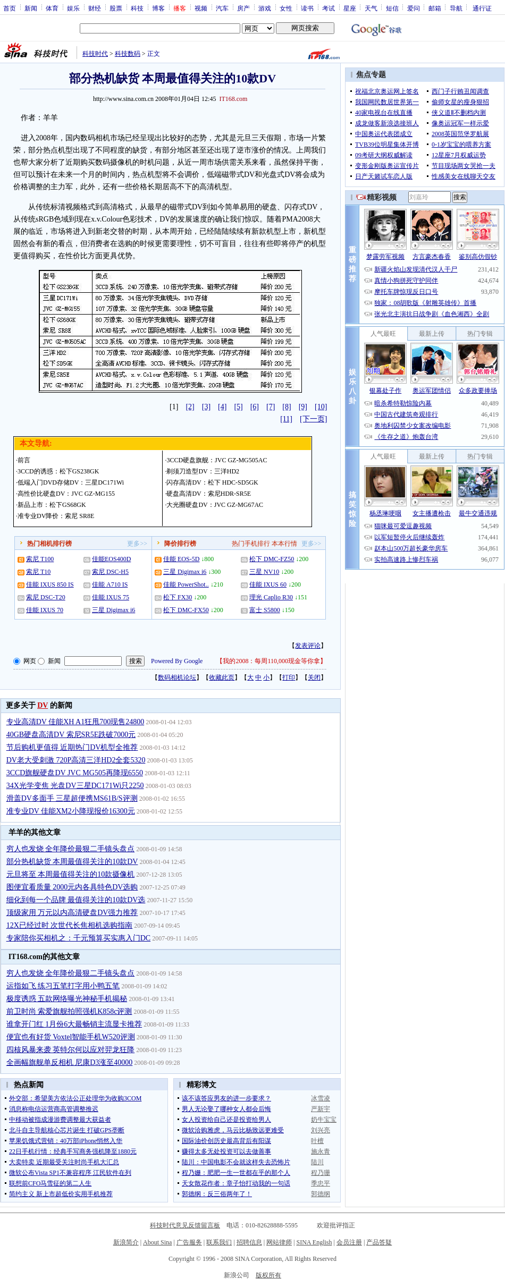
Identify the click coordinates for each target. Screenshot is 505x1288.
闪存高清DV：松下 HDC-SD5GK (212, 482)
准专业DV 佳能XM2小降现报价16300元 (70, 811)
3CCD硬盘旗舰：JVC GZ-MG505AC (216, 460)
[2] (190, 407)
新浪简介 (126, 1242)
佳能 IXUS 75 (110, 597)
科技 (137, 8)
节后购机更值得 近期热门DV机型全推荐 (72, 747)
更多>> (137, 543)
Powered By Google (177, 661)
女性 (286, 8)
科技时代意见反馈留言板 (185, 1225)
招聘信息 (249, 1242)
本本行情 (284, 543)
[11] (286, 419)
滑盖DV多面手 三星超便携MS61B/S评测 (72, 798)
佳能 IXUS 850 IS (50, 584)
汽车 (222, 8)
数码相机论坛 (177, 677)
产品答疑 (379, 1242)
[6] (254, 407)
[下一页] (313, 419)
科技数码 (127, 53)
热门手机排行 (251, 543)
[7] (270, 407)
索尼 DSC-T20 (45, 597)
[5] (238, 407)
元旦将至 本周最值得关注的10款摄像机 (70, 874)
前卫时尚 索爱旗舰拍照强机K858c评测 (69, 1011)
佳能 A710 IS (110, 584)
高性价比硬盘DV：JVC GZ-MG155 (66, 493)
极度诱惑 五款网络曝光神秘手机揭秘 (67, 999)
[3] (206, 407)
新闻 (30, 8)
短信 (392, 8)
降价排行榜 (180, 543)
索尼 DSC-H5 (110, 571)
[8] (286, 407)
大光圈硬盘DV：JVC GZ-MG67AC (214, 505)
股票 (116, 8)
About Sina (157, 1242)
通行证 (482, 8)
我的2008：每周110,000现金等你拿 (271, 661)
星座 (349, 8)
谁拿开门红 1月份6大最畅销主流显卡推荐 (74, 1024)
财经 (94, 8)
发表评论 (308, 645)
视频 (201, 8)
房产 (243, 8)
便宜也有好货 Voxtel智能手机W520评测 (70, 1037)
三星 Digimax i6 (113, 610)
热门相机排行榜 (49, 543)
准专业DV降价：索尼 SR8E (56, 516)
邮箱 (434, 8)
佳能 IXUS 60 (268, 584)
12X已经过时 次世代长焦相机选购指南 (69, 925)
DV (42, 705)
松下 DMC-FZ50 (271, 559)
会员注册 (349, 1242)
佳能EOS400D (111, 559)
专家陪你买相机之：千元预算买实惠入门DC (78, 938)
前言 (24, 460)
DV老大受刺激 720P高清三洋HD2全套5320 (76, 760)
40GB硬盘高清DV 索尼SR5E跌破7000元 (71, 735)
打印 (288, 677)
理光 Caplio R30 (271, 597)
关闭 (314, 677)
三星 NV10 (264, 571)
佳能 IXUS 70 (44, 610)
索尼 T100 (40, 559)
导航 (456, 8)
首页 (9, 8)
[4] (222, 407)
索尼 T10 (38, 571)
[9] (303, 407)
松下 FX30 (177, 597)
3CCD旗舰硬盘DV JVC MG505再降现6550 (74, 773)
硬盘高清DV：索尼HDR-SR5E (208, 493)
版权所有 (268, 1275)
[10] (321, 407)
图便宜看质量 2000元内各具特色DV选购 (72, 887)
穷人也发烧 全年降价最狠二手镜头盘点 (70, 849)
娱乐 (73, 8)
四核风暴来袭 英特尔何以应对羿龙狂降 (70, 1050)
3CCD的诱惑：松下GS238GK (58, 471)
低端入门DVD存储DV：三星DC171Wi (71, 482)
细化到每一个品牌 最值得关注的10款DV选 (76, 900)
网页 (29, 661)
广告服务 (189, 1242)
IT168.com (233, 99)
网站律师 (279, 1242)
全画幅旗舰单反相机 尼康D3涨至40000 (69, 1062)
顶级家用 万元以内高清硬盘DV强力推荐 (72, 913)
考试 (328, 8)
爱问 (413, 8)
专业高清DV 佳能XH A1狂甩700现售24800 (75, 722)
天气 (371, 8)
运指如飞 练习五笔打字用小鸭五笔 (63, 986)
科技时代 (95, 53)
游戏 (264, 8)
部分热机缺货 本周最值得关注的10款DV (72, 862)
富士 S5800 (264, 610)
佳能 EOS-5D (181, 559)
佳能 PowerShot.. (186, 584)
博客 (158, 8)
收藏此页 (221, 677)
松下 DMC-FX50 (186, 610)
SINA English (314, 1242)
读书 (307, 8)
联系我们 (219, 1242)
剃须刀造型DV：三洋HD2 (202, 471)
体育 (52, 8)
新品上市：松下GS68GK (52, 505)
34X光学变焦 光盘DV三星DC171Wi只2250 (75, 786)
